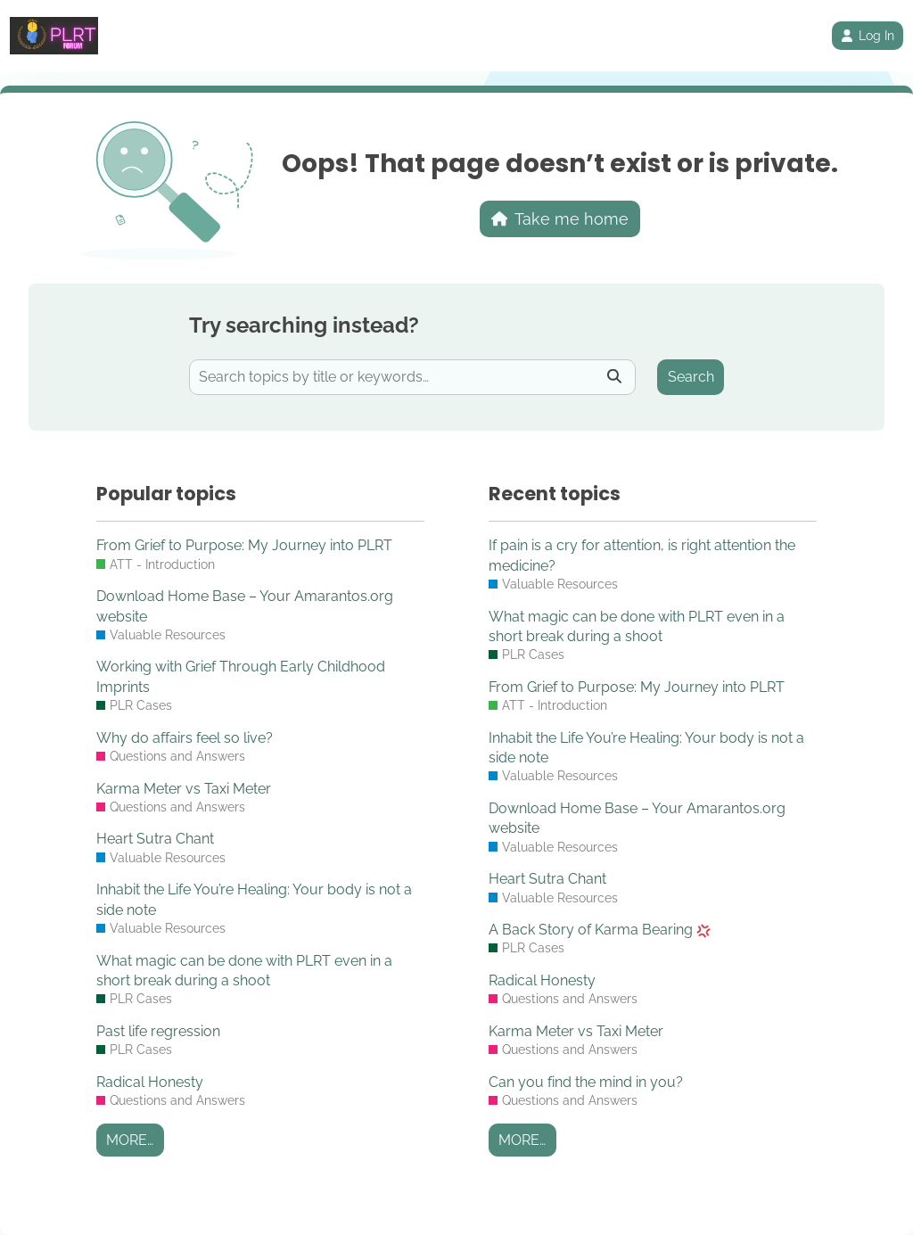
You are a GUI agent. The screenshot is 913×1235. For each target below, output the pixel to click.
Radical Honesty (149, 1082)
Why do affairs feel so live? (184, 737)
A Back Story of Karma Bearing (600, 929)
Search (691, 376)
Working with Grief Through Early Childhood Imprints (240, 676)
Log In (867, 36)
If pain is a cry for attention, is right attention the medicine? (642, 555)
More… (129, 1140)
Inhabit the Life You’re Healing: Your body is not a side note (254, 899)
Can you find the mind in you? (586, 1082)
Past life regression (158, 1031)
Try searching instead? (304, 325)
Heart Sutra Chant (155, 838)
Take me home (560, 219)
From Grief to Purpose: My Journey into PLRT (244, 545)
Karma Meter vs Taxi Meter (183, 788)
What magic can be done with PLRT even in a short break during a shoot (244, 970)
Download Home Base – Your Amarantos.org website (244, 606)
